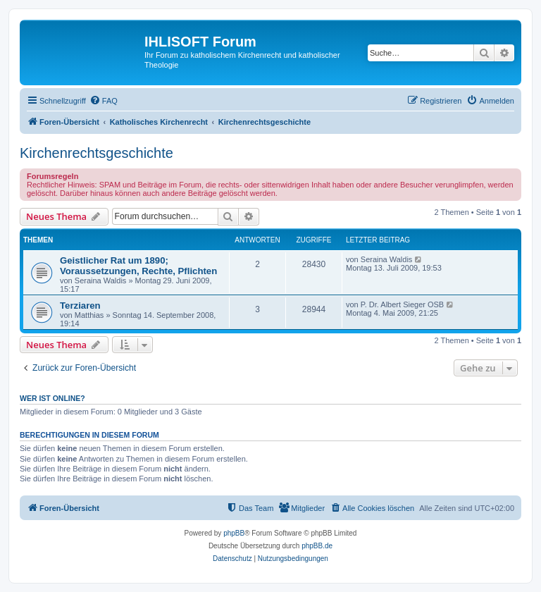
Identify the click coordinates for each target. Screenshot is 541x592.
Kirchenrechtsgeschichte (96, 153)
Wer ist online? (52, 398)
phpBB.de (316, 546)
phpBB (233, 533)
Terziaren (80, 305)
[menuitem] (103, 100)
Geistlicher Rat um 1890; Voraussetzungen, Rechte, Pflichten (138, 265)
